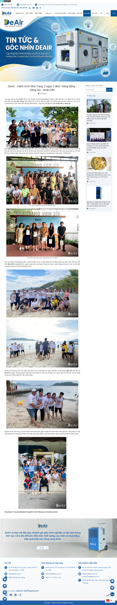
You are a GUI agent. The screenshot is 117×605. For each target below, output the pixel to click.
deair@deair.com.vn (15, 574)
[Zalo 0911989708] (5, 579)
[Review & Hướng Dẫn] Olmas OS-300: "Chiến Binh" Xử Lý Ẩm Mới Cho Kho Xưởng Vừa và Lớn (99, 204)
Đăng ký (109, 89)
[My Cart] (107, 13)
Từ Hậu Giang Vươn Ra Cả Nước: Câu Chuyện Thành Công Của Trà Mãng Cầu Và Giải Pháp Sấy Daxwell (98, 118)
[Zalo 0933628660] (112, 581)
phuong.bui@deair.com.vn (90, 576)
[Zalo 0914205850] (5, 586)
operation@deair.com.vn (53, 574)
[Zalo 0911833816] (5, 592)
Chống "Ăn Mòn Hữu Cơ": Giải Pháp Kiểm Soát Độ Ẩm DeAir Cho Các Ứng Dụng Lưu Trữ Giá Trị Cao (99, 176)
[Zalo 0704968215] (112, 588)
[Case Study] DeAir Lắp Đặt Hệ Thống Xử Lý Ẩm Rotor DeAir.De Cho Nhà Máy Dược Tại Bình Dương (98, 147)
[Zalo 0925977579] (5, 599)
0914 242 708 (15, 7)
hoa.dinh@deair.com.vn (89, 574)
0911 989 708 (23, 7)
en (114, 13)
